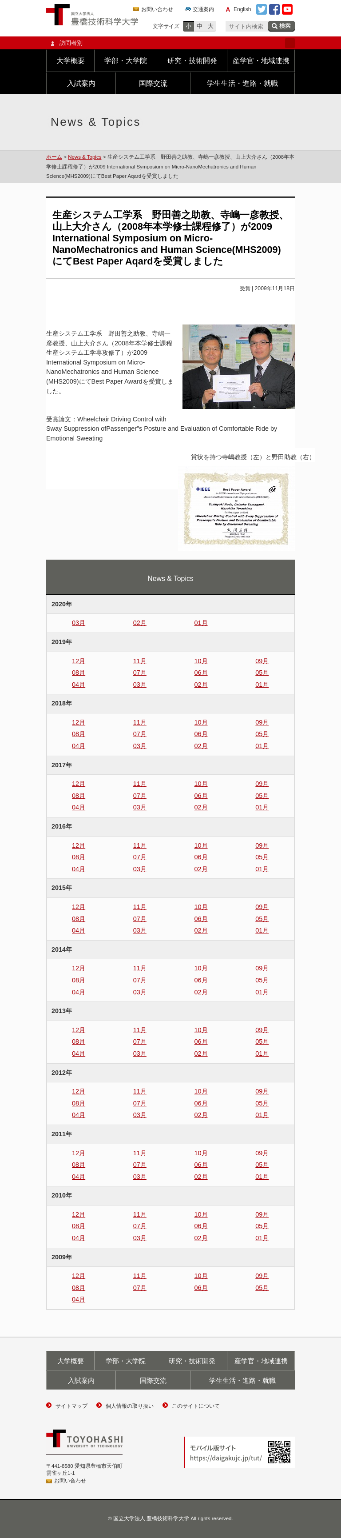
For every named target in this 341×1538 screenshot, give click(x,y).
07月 (140, 672)
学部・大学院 (125, 60)
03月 (78, 622)
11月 (140, 661)
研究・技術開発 (192, 60)
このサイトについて (196, 1406)
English (242, 9)
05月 (262, 672)
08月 (78, 672)
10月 (201, 661)
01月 (201, 622)
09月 (262, 661)
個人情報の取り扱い (130, 1406)
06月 (201, 672)
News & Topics (84, 157)
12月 (78, 661)
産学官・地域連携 (261, 60)
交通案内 (203, 9)
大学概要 (70, 60)
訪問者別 (170, 43)
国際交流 (153, 83)
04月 (78, 684)
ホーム (54, 157)
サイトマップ (71, 1406)
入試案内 (81, 83)
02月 (140, 622)
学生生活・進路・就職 (242, 83)
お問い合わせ (157, 9)
